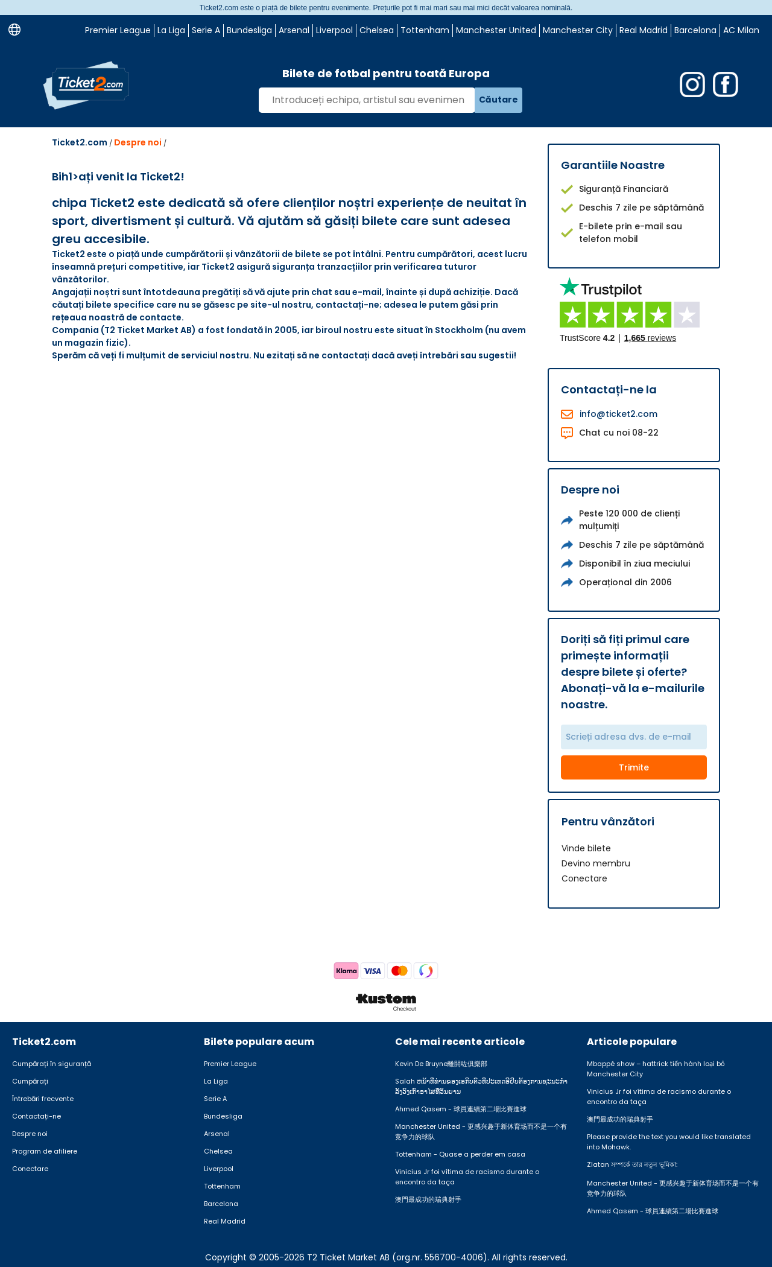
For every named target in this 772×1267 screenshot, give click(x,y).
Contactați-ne (36, 1116)
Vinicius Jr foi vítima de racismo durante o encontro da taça (467, 1177)
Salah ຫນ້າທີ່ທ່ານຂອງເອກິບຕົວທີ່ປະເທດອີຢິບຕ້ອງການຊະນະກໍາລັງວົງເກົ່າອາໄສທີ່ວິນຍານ (481, 1086)
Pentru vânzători (608, 821)
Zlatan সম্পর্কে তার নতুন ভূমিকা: (632, 1164)
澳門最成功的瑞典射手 (428, 1199)
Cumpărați (30, 1081)
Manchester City (578, 30)
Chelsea (376, 30)
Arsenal (294, 30)
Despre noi (138, 142)
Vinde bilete (586, 848)
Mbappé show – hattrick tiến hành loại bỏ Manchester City (656, 1069)
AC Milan (741, 30)
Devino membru (596, 863)
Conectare (584, 878)
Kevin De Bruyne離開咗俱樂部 (441, 1064)
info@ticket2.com (618, 414)
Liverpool (334, 30)
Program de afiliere (44, 1151)
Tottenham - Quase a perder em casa (460, 1154)
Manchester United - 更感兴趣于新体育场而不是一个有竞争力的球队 (481, 1132)
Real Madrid (643, 30)
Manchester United (496, 30)
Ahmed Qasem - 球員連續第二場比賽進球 (461, 1109)
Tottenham (424, 30)
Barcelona (695, 30)
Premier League (118, 30)
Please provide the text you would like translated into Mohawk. (669, 1142)
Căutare (498, 100)
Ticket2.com (79, 142)
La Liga (171, 30)
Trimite (634, 767)
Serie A (206, 30)
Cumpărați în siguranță (51, 1064)
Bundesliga (249, 30)
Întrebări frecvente (43, 1098)
